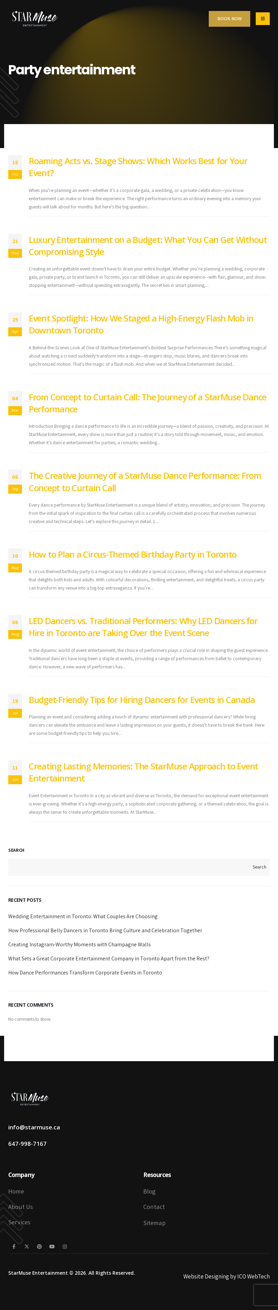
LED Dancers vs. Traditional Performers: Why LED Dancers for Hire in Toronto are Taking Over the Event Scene (143, 627)
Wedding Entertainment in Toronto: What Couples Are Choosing (83, 916)
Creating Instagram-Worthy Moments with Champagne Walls (79, 944)
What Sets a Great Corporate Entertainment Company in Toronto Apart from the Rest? (108, 958)
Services (19, 1222)
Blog (149, 1191)
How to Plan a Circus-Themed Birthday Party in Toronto (133, 554)
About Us (20, 1206)
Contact (154, 1206)
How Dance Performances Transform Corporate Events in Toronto (85, 972)
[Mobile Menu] (263, 18)
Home (16, 1191)
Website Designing (206, 1276)
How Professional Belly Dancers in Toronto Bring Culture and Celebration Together (105, 930)
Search (16, 850)
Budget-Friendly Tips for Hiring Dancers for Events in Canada (142, 699)
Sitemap (154, 1222)
